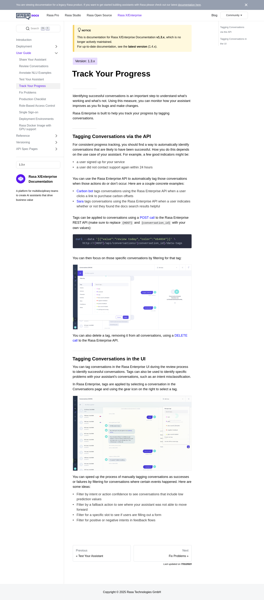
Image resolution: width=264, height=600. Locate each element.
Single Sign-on (28, 112)
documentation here (189, 4)
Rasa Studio (73, 15)
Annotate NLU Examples (35, 72)
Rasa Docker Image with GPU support (35, 127)
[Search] (38, 28)
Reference (23, 135)
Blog (214, 15)
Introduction (24, 39)
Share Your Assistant (32, 59)
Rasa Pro (53, 15)
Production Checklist (32, 99)
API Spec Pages (27, 148)
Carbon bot (85, 191)
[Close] (246, 5)
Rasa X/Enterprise (130, 15)
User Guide (23, 53)
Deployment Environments (36, 118)
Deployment (24, 46)
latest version (137, 46)
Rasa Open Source (99, 15)
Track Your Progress (32, 85)
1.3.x (22, 164)
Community (232, 15)
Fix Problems (27, 92)
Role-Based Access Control (37, 105)
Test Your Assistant (31, 79)
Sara (80, 201)
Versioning (23, 142)
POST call (147, 217)
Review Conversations (33, 66)
